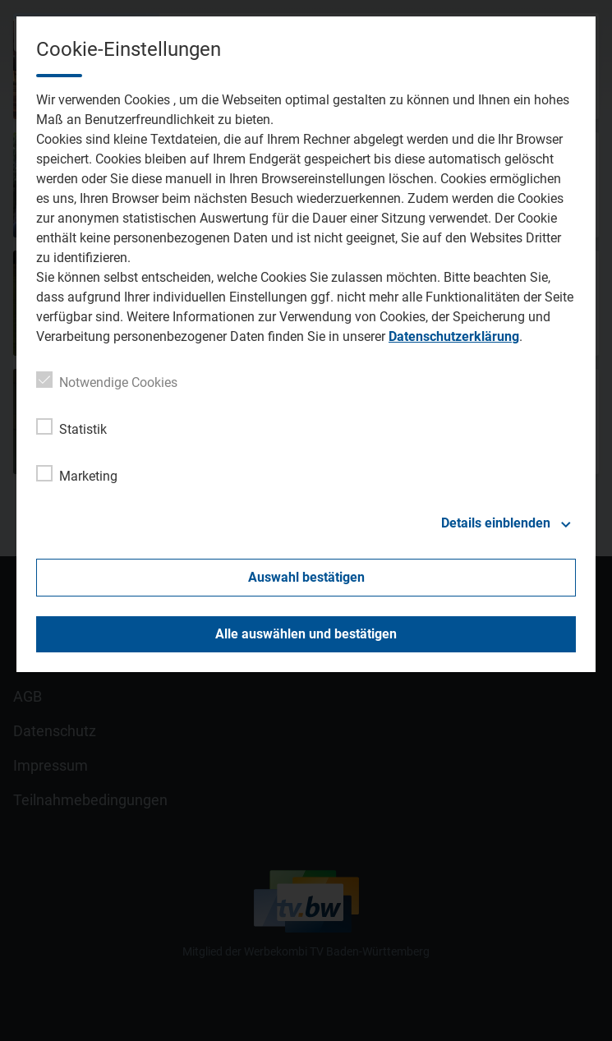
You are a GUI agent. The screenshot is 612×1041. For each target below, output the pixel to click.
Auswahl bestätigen (306, 577)
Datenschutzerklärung (454, 336)
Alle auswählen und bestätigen (306, 634)
